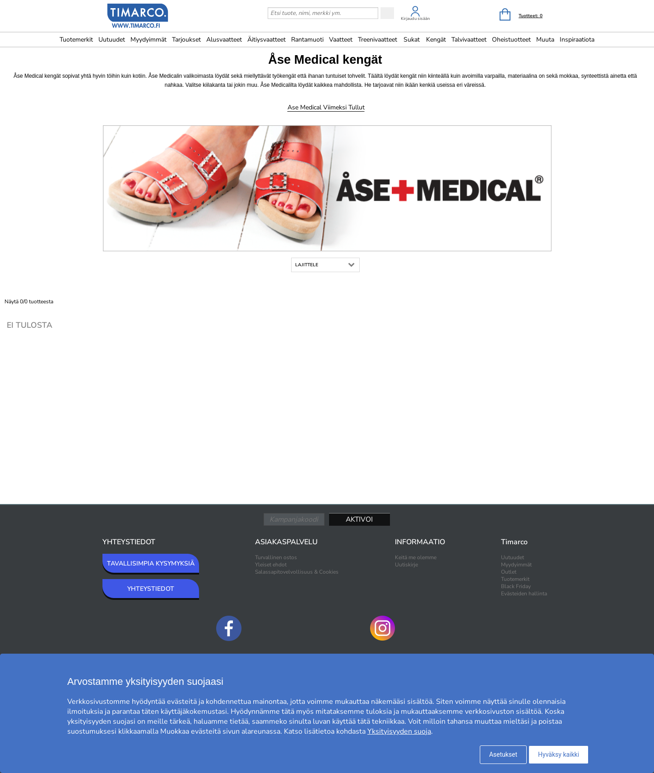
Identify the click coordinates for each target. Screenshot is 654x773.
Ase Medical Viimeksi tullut (326, 107)
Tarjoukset (186, 39)
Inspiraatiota (577, 39)
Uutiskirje (406, 564)
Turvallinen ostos (276, 557)
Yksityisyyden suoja (399, 731)
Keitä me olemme (415, 557)
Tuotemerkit (76, 39)
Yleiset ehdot (271, 564)
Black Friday (516, 586)
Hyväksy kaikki (558, 754)
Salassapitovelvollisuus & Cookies (297, 571)
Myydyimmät (148, 39)
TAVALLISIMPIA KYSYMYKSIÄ (151, 563)
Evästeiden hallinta (524, 593)
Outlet (508, 571)
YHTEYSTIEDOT (150, 588)
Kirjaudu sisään (415, 18)
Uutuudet (111, 39)
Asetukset (503, 754)
